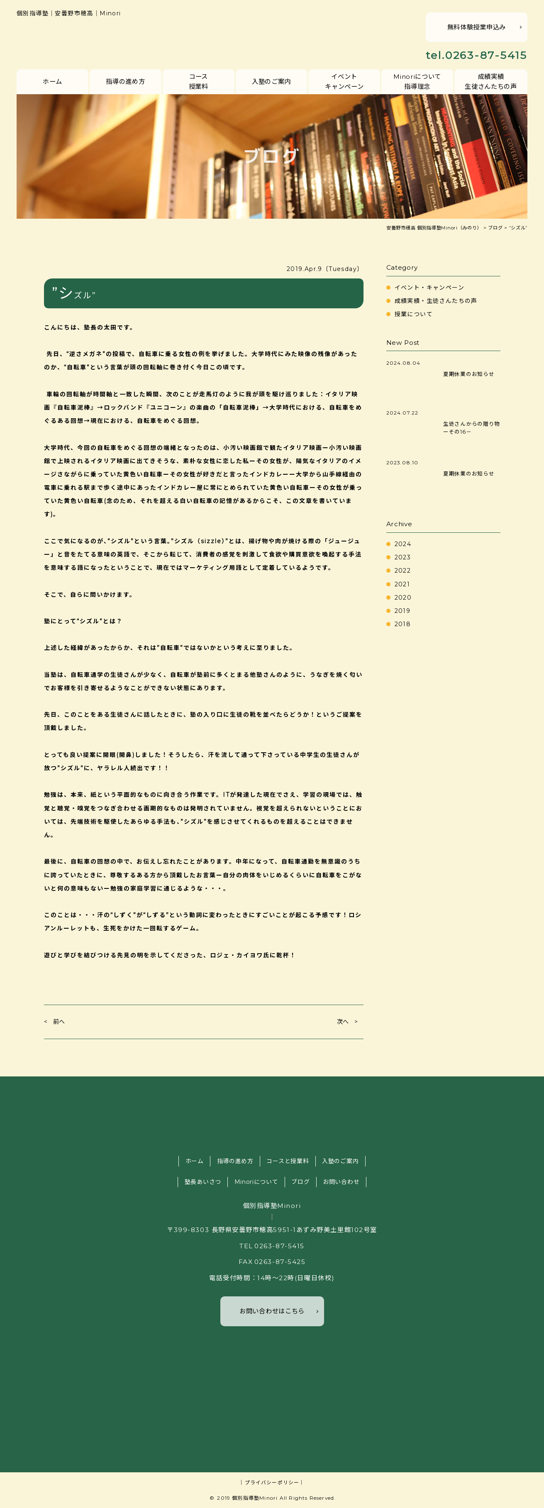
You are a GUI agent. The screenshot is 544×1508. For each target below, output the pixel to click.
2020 (403, 597)
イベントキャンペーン (344, 81)
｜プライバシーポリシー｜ (272, 1482)
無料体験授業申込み (476, 27)
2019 (403, 611)
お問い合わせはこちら (272, 1311)
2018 (403, 624)
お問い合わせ (341, 1182)
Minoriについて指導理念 (417, 81)
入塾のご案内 (271, 81)
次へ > (347, 1021)
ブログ (300, 1182)
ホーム (52, 81)
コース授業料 (198, 81)
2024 (403, 544)
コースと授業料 (287, 1161)
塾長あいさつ (203, 1182)
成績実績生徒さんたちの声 (491, 81)
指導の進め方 (125, 81)
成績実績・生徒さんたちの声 (436, 301)
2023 (403, 557)
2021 (402, 584)
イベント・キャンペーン (429, 287)
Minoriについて (256, 1182)
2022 (403, 570)
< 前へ (54, 1021)
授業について (414, 314)
